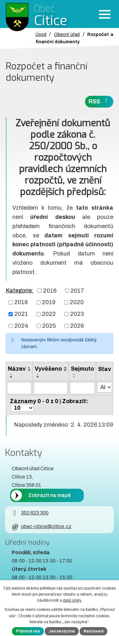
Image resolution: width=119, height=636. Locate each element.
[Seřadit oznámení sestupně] (11, 377)
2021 (21, 314)
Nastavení (93, 631)
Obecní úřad (67, 34)
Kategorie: (19, 290)
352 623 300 (30, 512)
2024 (21, 326)
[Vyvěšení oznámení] (51, 388)
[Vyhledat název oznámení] (19, 388)
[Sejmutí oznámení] (82, 388)
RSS (99, 101)
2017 (77, 290)
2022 (49, 314)
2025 (49, 326)
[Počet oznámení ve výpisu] (22, 408)
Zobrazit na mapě (49, 495)
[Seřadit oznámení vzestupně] (11, 374)
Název (19, 369)
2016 (49, 290)
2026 (77, 326)
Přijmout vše (28, 631)
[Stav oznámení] (104, 387)
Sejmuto (82, 369)
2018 (21, 302)
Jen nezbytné (62, 631)
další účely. (72, 600)
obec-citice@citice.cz (41, 526)
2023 (77, 314)
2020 (77, 302)
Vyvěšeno (51, 369)
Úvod (41, 34)
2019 (49, 302)
